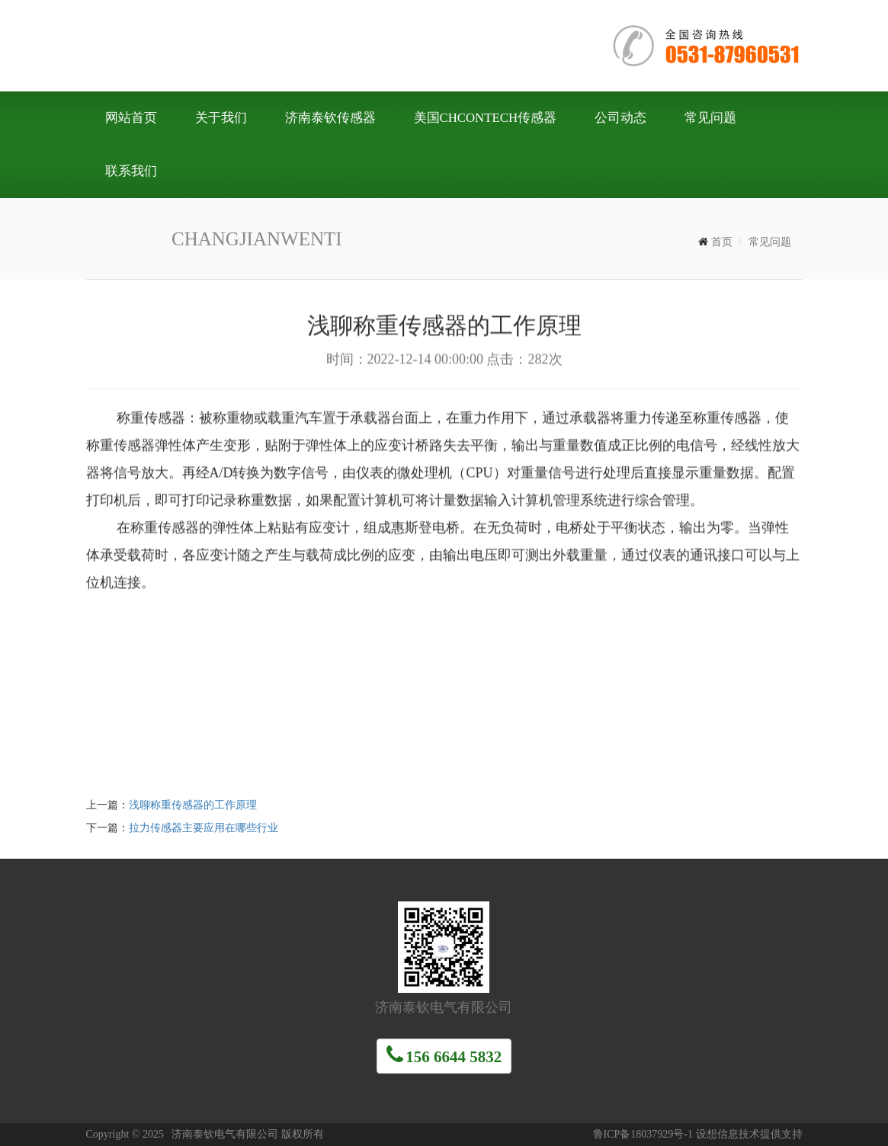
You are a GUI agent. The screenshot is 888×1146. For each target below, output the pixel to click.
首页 (722, 242)
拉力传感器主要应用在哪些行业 (203, 828)
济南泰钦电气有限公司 (314, 44)
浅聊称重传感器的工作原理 (193, 805)
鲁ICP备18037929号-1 (643, 1134)
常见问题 (770, 242)
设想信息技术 (728, 1134)
